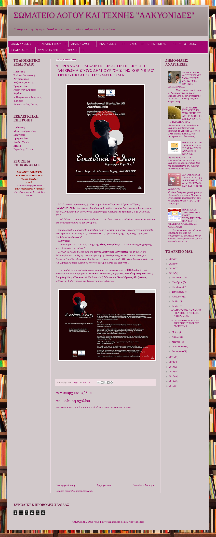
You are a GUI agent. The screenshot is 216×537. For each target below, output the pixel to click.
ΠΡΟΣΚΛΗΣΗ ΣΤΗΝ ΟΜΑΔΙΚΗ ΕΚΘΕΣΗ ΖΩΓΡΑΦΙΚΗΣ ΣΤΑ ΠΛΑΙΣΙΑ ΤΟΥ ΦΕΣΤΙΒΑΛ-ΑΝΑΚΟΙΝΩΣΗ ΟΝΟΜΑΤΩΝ (185, 218)
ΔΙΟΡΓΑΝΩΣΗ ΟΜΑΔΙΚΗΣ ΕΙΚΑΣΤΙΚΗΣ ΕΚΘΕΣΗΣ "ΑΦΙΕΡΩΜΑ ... (185, 323)
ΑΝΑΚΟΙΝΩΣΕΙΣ (21, 43)
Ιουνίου (176, 306)
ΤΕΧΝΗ (72, 50)
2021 (171, 357)
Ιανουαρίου (177, 351)
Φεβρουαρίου (178, 346)
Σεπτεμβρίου (178, 292)
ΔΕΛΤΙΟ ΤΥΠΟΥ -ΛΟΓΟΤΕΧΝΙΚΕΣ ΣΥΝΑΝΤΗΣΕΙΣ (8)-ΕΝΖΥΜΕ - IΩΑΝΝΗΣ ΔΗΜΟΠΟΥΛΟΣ (184, 79)
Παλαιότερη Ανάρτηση (143, 485)
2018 (171, 371)
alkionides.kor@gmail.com (29, 185)
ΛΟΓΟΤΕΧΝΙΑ (187, 43)
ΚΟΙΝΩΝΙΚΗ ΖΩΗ (157, 43)
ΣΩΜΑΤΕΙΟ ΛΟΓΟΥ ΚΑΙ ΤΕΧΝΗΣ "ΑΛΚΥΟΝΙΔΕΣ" (104, 15)
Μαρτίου (176, 342)
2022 (171, 273)
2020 (171, 362)
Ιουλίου (176, 301)
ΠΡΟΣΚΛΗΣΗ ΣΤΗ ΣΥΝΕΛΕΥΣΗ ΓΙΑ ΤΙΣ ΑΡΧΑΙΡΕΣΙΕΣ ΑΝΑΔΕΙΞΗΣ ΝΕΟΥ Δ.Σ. (192, 148)
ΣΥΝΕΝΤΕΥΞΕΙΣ (48, 50)
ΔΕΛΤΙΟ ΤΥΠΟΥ (51, 43)
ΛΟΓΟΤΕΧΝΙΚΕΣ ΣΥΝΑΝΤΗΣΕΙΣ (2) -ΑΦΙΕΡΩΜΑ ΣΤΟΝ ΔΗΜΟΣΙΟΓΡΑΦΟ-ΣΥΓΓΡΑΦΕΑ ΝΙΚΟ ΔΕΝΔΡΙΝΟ (185, 181)
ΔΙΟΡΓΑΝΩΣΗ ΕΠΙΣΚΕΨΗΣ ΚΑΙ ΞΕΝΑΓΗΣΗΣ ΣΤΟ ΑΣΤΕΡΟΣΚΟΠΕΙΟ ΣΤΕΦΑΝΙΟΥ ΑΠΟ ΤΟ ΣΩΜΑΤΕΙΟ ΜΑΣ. (185, 114)
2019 (171, 367)
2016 (171, 381)
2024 (171, 264)
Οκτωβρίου (177, 287)
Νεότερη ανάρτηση (66, 485)
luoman (124, 522)
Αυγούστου (177, 296)
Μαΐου (175, 332)
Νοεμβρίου (177, 282)
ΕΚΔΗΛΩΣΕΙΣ (107, 43)
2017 (171, 376)
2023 (171, 268)
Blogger (140, 522)
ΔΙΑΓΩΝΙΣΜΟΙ (80, 43)
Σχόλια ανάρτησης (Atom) (80, 491)
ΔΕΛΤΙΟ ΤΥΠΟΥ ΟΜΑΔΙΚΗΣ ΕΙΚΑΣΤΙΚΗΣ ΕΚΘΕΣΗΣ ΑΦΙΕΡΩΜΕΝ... (186, 313)
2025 (171, 259)
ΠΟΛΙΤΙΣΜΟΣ (19, 50)
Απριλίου (176, 337)
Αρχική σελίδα (104, 485)
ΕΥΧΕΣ (132, 43)
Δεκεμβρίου (178, 277)
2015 (171, 386)
